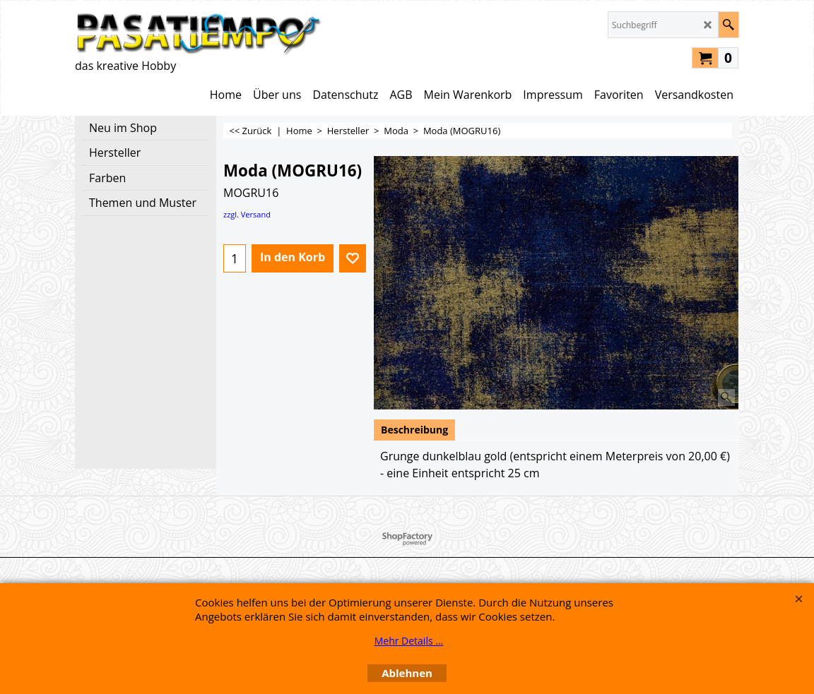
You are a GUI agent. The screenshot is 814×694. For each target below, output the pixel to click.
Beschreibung (414, 429)
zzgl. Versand (247, 214)
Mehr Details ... (409, 640)
